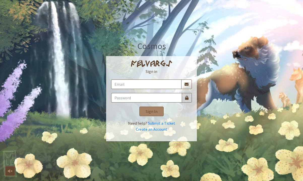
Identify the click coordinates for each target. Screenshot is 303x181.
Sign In (152, 111)
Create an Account (151, 129)
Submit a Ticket (161, 123)
